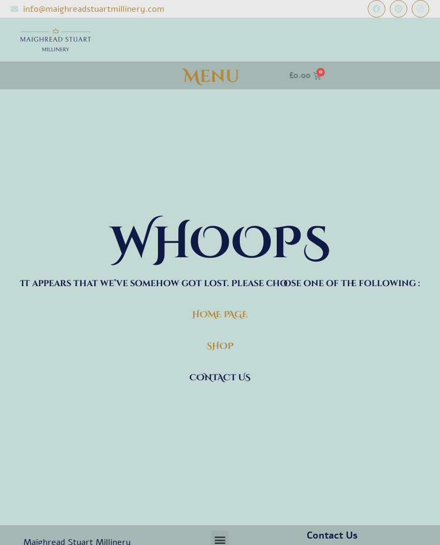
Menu (211, 76)
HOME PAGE (220, 314)
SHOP (220, 346)
